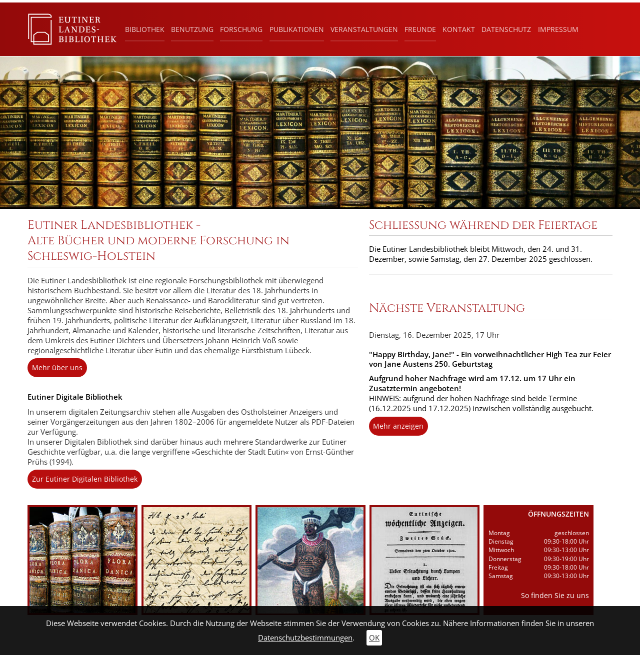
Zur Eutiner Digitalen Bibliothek (85, 479)
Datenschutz (506, 29)
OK (374, 638)
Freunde (420, 29)
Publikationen (297, 29)
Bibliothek (144, 29)
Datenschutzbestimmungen (305, 638)
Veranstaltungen (364, 29)
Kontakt (458, 29)
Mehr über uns (57, 367)
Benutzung (192, 29)
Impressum (558, 29)
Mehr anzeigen (398, 426)
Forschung (241, 29)
